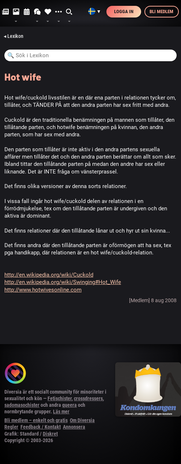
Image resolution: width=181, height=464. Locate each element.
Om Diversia (82, 420)
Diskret (50, 434)
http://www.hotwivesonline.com (43, 289)
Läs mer (61, 411)
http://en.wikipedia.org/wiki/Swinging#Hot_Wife (62, 282)
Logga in (123, 11)
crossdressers (88, 398)
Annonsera (74, 427)
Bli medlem (161, 11)
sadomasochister (21, 405)
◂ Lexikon (13, 36)
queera (69, 405)
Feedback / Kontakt (40, 427)
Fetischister (60, 398)
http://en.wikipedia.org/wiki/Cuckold (48, 275)
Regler (11, 427)
